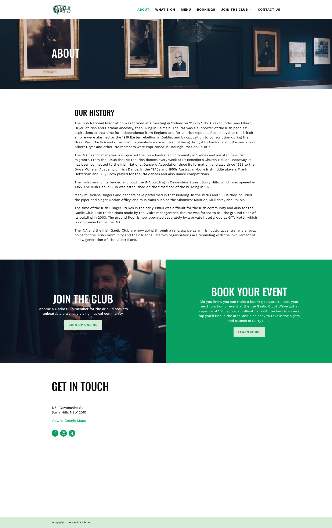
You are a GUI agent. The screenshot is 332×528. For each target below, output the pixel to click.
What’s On (165, 9)
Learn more (249, 332)
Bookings (206, 9)
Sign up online (83, 325)
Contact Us (269, 9)
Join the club (234, 9)
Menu (186, 9)
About (143, 9)
